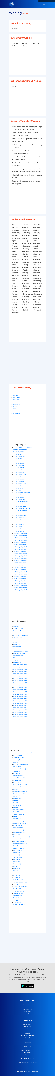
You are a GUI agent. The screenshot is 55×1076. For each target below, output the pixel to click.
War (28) (15, 900)
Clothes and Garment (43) (20, 769)
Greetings (16, 626)
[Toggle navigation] (44, 4)
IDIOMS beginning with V (20, 581)
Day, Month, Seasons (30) (20, 784)
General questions (18, 655)
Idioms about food (18, 472)
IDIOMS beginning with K (20, 556)
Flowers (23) (16, 807)
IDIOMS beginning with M (20, 560)
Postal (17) (16, 866)
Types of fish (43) (18, 893)
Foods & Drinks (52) (18, 809)
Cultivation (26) (17, 782)
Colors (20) (16, 771)
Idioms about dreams (19, 470)
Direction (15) (17, 787)
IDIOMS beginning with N (20, 562)
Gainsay (15, 408)
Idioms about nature (18, 504)
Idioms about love (18, 490)
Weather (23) (17, 902)
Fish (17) (15, 803)
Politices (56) (17, 864)
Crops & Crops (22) (18, 780)
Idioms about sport (18, 517)
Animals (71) (16, 760)
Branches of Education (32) (20, 764)
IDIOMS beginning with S (20, 574)
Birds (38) (16, 762)
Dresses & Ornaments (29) (20, 791)
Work (14, 658)
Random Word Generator (27, 1035)
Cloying (15, 406)
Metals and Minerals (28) (20, 841)
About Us (27, 1055)
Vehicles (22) (17, 898)
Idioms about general (19, 476)
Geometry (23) (17, 818)
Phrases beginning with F (20, 676)
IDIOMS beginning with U (20, 578)
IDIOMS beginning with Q (20, 569)
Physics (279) (17, 861)
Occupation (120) (18, 850)
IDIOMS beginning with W (20, 583)
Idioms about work (18, 531)
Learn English (27, 1016)
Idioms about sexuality (19, 515)
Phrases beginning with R (20, 703)
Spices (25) (16, 877)
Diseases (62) (17, 789)
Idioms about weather (19, 529)
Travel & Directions (18, 628)
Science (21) (16, 875)
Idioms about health (18, 479)
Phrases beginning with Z (20, 719)
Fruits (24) (16, 812)
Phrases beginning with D (20, 671)
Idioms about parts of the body (21, 508)
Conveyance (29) (18, 775)
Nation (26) (16, 846)
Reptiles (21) (16, 873)
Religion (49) (16, 870)
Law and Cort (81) (18, 827)
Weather (15, 660)
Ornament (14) (17, 855)
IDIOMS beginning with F (20, 544)
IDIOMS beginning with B (20, 535)
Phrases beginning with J (20, 685)
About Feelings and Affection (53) (22, 753)
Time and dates (17, 637)
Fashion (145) (17, 798)
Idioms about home (18, 481)
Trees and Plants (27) (19, 891)
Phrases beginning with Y (20, 716)
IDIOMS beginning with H (20, 549)
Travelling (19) (17, 889)
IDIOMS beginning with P (20, 567)
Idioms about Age (18, 454)
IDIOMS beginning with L (20, 558)
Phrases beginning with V (20, 712)
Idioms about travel (18, 524)
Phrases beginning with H (20, 680)
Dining (15, 642)
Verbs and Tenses (27, 1004)
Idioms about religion (19, 513)
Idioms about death (18, 467)
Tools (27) (16, 884)
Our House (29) (17, 857)
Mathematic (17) (18, 834)
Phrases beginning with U (20, 710)
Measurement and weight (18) (21, 837)
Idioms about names (19, 499)
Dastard (15, 395)
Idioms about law (18, 485)
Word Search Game (27, 1042)
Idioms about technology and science (23, 519)
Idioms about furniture (19, 474)
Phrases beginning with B (20, 667)
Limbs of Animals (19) (19, 830)
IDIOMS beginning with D (20, 540)
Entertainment (17, 646)
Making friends (17, 644)
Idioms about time (18, 522)
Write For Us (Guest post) (27, 1050)
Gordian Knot (17, 393)
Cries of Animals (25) (19, 778)
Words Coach (27, 1071)
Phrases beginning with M (20, 692)
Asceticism (16, 404)
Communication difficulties (20, 651)
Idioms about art (17, 458)
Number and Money (18, 630)
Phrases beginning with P (20, 698)
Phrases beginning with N (20, 694)
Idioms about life (18, 488)
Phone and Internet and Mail (21, 635)
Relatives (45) (17, 868)
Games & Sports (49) (19, 814)
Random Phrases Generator (27, 1040)
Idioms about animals (19, 456)
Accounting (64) (17, 755)
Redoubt (15, 411)
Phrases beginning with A (20, 664)
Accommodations (18, 639)
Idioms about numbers (19, 506)
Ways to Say (27, 1026)
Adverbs (27, 1033)
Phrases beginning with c (20, 669)
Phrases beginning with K (20, 687)
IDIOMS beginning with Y (20, 587)
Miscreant (16, 399)
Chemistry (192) (17, 766)
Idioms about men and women (21, 492)
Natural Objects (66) (18, 848)
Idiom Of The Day (27, 1024)
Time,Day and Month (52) (20, 882)
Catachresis (16, 402)
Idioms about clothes (19, 461)
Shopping (15, 649)
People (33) (16, 859)
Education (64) (17, 796)
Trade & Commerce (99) (20, 886)
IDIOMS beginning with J (20, 553)
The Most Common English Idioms (22, 447)
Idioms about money (19, 495)
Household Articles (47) (19, 823)
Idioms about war (18, 526)
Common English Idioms (20, 449)
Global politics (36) (18, 821)
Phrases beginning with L (20, 689)
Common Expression (19, 624)
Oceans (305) (17, 852)
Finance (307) (17, 800)
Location (15, 633)
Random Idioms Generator (27, 1037)
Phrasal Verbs (27, 1031)
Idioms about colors (18, 463)
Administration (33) (18, 757)
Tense (27, 1028)
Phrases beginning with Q (20, 701)
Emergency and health (19, 653)
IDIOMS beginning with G (20, 547)
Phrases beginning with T (20, 707)
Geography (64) (17, 816)
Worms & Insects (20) (19, 904)
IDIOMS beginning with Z (20, 590)
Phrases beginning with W (20, 714)
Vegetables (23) (17, 895)
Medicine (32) (17, 839)
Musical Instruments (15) (20, 843)
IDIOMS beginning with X (20, 585)
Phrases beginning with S (20, 705)
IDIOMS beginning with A (20, 533)
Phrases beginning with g (20, 678)
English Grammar (27, 1009)
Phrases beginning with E (20, 673)
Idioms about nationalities (20, 501)
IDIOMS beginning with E (20, 542)
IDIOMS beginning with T (20, 576)
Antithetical (16, 413)
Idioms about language (19, 483)
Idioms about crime (18, 465)
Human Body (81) (18, 825)
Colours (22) (16, 773)
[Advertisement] (27, 61)
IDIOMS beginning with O (20, 565)
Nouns (27, 1007)
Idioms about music (18, 497)
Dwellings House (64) (19, 793)
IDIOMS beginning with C (20, 538)
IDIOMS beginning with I (19, 551)
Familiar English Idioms (19, 452)
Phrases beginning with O (20, 696)
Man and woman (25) (19, 832)
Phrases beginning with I (20, 683)
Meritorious (16, 397)
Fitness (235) (17, 805)
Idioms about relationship (20, 510)
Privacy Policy (27, 1052)
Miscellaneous (17, 662)
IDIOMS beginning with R (20, 572)
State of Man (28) (18, 879)
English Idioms (27, 1013)
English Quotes (27, 1011)
